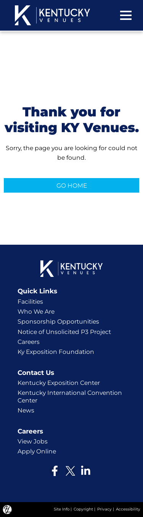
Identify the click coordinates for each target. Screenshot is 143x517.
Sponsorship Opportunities (58, 321)
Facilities (30, 301)
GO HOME (71, 185)
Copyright (83, 509)
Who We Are (36, 311)
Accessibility (128, 509)
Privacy (104, 509)
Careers (29, 341)
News (26, 410)
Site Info (61, 509)
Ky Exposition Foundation (56, 351)
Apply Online (37, 451)
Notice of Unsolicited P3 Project (64, 331)
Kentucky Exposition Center (59, 382)
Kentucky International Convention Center (70, 396)
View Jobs (33, 441)
